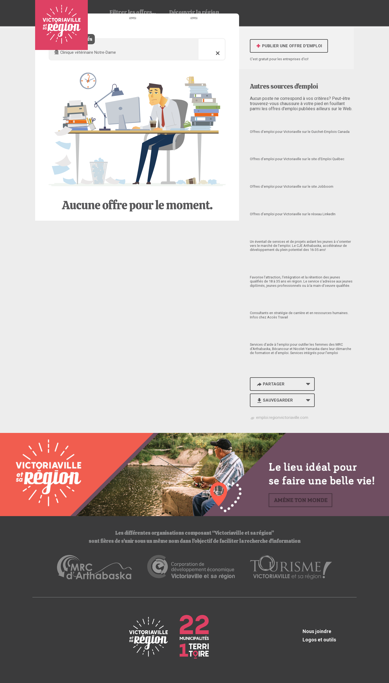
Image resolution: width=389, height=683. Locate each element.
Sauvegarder (274, 400)
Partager (270, 384)
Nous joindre (317, 631)
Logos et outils (319, 639)
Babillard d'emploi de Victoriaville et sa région (61, 25)
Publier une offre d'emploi (289, 45)
